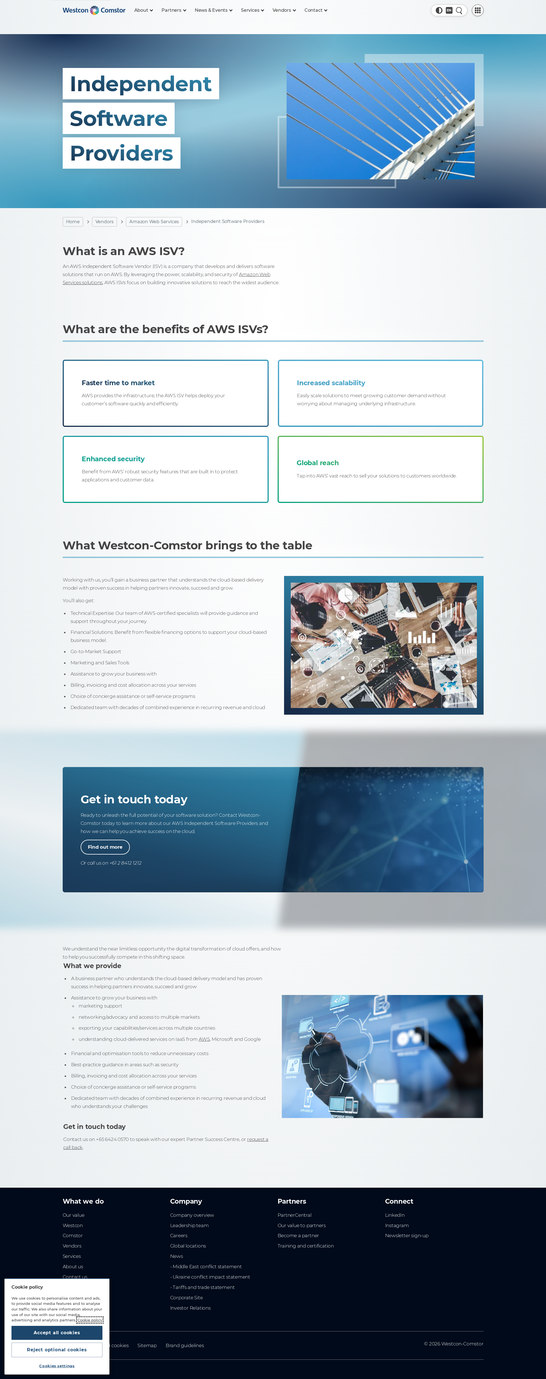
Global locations (188, 1246)
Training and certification (306, 1246)
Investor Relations (190, 1308)
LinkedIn (395, 1215)
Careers (179, 1235)
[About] (143, 10)
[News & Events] (213, 10)
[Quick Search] (459, 10)
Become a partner (298, 1235)
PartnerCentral (294, 1215)
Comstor (73, 1235)
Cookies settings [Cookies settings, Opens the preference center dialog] (57, 1366)
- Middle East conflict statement (206, 1266)
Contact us (75, 1277)
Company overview (192, 1215)
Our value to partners (302, 1225)
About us (73, 1266)
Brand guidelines (185, 1345)
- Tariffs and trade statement (202, 1287)
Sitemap (147, 1345)
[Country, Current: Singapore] (449, 10)
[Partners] (173, 10)
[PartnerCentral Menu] (478, 10)
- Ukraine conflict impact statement (210, 1277)
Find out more (105, 847)
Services (72, 1256)
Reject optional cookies (57, 1349)
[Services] (252, 10)
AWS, (217, 1041)
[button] (439, 10)
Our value (74, 1215)
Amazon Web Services (154, 221)
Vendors (104, 221)
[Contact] (315, 10)
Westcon (73, 1225)
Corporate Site (186, 1297)
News (176, 1256)
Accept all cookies (57, 1332)
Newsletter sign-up (406, 1235)
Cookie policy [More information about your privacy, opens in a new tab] (90, 1320)
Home (73, 221)
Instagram (397, 1225)
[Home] (94, 10)
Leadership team (189, 1225)
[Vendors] (284, 10)
